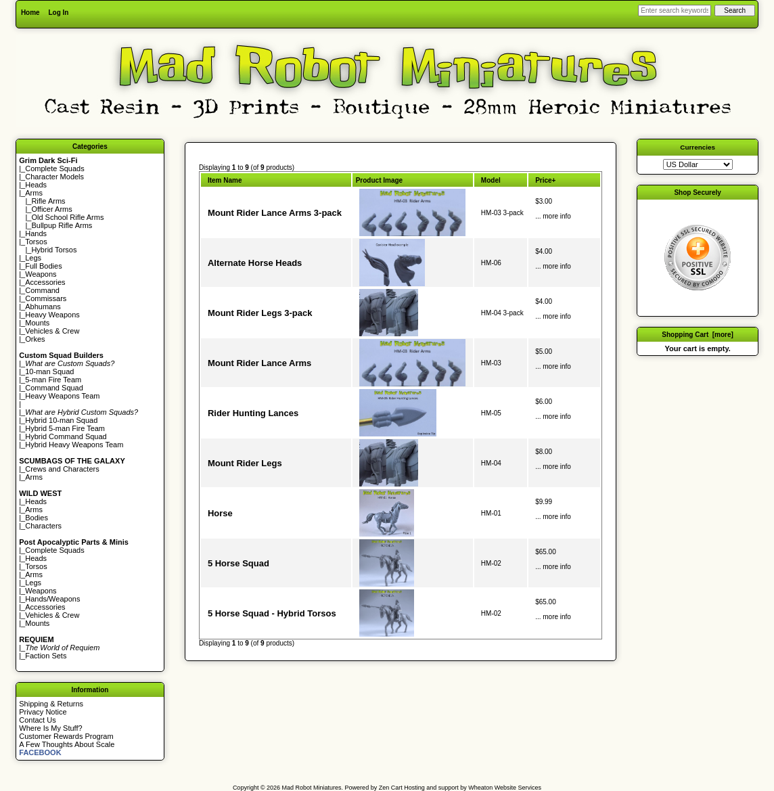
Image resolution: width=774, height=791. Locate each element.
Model (491, 180)
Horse (220, 513)
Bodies (36, 518)
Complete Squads (54, 168)
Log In (58, 12)
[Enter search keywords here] (674, 10)
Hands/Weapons (52, 599)
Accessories (45, 282)
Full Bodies (43, 266)
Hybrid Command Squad (65, 436)
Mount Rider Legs (245, 463)
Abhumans (43, 306)
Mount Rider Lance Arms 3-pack (275, 213)
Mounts (37, 323)
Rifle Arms (48, 201)
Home (30, 12)
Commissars (45, 298)
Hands (36, 233)
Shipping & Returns (51, 704)
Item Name (225, 180)
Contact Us (37, 720)
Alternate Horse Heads (255, 263)
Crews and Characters (62, 469)
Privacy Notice (42, 712)
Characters (43, 526)
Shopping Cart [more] (697, 334)
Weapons (40, 274)
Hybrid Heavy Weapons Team (74, 444)
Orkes (35, 339)
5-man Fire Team (53, 380)
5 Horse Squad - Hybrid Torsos (272, 613)
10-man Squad (49, 371)
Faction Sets (45, 656)
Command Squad (54, 388)
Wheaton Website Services (504, 787)
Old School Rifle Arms (67, 217)
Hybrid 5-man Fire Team (65, 428)
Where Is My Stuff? (50, 728)
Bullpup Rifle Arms (61, 225)
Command (42, 290)
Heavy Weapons (52, 315)
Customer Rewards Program (66, 736)
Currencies (697, 147)
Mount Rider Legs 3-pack (260, 313)
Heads (36, 185)
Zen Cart (391, 787)
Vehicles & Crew (52, 331)
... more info (553, 216)
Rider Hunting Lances (253, 413)
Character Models (54, 177)
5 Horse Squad (238, 563)
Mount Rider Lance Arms (259, 363)
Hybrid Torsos (53, 250)
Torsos (36, 242)
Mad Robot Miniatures (312, 787)
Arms (34, 477)
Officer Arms (51, 209)
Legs (33, 258)
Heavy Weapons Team (62, 396)
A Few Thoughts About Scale (66, 744)
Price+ (545, 180)
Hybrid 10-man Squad (61, 420)
